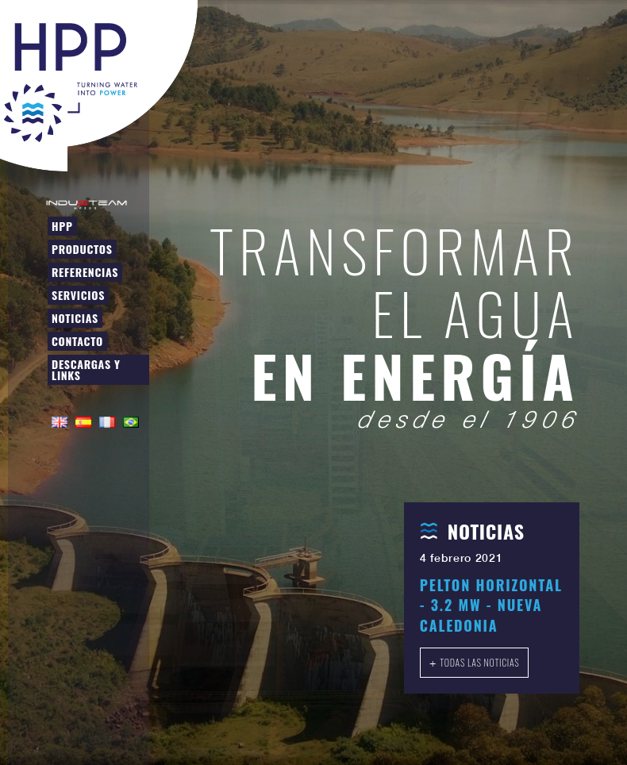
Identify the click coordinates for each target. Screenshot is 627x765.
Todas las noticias (479, 662)
